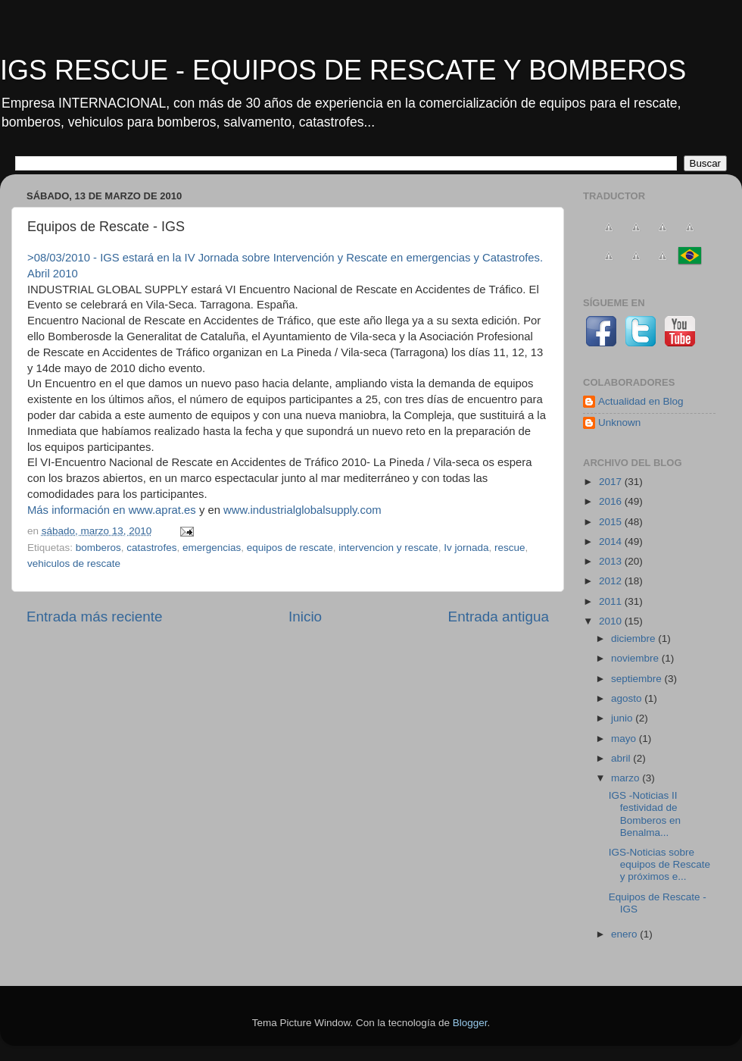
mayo (625, 738)
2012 (612, 581)
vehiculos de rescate (73, 563)
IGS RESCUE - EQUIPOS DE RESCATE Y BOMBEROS (343, 70)
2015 (612, 521)
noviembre (636, 658)
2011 (612, 601)
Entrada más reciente (94, 616)
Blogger (470, 1022)
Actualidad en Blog (641, 401)
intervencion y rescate (388, 547)
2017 (612, 481)
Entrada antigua (498, 616)
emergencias (211, 547)
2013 (612, 561)
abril (622, 758)
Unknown (619, 422)
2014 (612, 541)
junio (623, 718)
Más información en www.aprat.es (111, 510)
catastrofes (151, 547)
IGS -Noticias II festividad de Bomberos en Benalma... (645, 814)
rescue (509, 547)
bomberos (98, 547)
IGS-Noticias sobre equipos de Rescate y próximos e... (659, 864)
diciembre (634, 638)
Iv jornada (466, 547)
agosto (627, 698)
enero (625, 934)
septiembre (638, 678)
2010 (612, 621)
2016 (612, 501)
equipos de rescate (290, 547)
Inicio (305, 616)
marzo (626, 778)
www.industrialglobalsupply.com (302, 510)
